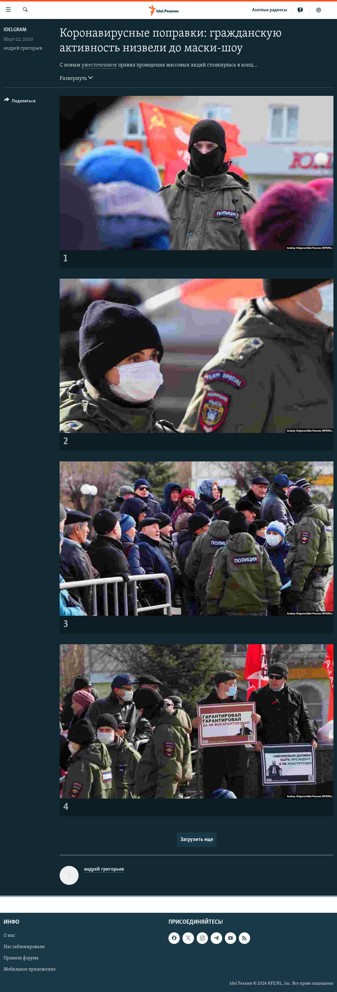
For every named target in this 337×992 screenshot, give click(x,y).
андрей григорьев (23, 48)
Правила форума (21, 958)
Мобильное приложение (30, 969)
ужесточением (99, 65)
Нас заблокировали (24, 947)
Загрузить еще (196, 839)
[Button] (20, 102)
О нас (9, 935)
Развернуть (76, 77)
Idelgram (15, 30)
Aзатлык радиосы (269, 10)
